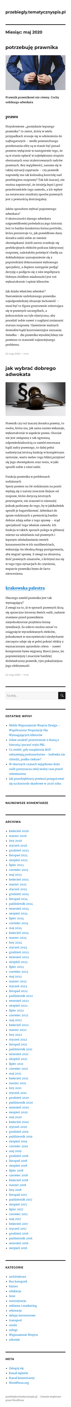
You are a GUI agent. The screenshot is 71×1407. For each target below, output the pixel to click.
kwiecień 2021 (18, 1078)
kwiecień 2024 (19, 933)
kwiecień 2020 (19, 1122)
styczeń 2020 (18, 1127)
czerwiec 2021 (18, 1068)
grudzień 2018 (18, 1156)
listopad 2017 (18, 1194)
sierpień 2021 (18, 1059)
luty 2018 (15, 1190)
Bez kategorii (18, 1281)
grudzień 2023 (19, 952)
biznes (13, 1286)
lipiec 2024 (16, 918)
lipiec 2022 (16, 1010)
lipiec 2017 (16, 1209)
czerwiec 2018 (18, 1175)
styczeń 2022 (18, 1039)
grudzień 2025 (19, 850)
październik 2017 (20, 1199)
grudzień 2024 (19, 894)
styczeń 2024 (18, 947)
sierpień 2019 (18, 1141)
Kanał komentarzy (22, 1378)
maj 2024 (15, 928)
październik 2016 (20, 1238)
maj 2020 (15, 1117)
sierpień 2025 (18, 860)
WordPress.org (19, 1382)
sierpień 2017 (18, 1204)
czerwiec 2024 (18, 923)
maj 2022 (15, 1020)
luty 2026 (15, 840)
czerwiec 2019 (18, 1146)
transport (15, 1320)
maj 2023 (15, 976)
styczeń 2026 (18, 845)
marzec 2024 (18, 937)
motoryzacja (17, 1301)
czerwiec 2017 (18, 1214)
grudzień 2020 (19, 1097)
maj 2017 (15, 1219)
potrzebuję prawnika (32, 47)
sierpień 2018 (18, 1165)
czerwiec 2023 (18, 971)
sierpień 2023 (18, 962)
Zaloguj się (16, 1368)
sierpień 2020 (18, 1112)
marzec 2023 (17, 981)
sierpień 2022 (18, 1005)
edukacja (15, 1291)
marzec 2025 (18, 884)
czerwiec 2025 (18, 869)
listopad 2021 (18, 1044)
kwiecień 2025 (19, 879)
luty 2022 (15, 1034)
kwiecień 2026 (19, 831)
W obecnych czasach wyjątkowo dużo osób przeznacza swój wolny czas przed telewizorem (36, 769)
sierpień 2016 (18, 1248)
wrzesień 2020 (19, 1107)
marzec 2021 (17, 1083)
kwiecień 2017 (18, 1223)
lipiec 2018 (16, 1170)
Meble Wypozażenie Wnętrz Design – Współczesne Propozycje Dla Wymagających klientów (34, 730)
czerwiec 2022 (18, 1015)
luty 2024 (15, 942)
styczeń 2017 (17, 1228)
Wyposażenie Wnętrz (23, 1335)
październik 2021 (20, 1049)
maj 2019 (15, 1151)
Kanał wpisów (18, 1373)
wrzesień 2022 (19, 1000)
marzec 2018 (17, 1185)
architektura (17, 1276)
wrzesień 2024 (19, 908)
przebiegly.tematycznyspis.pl (36, 12)
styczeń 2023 (18, 986)
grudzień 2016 (19, 1233)
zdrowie (14, 1339)
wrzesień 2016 (19, 1243)
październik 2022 (21, 996)
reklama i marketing (23, 1305)
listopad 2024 (18, 899)
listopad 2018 (18, 1160)
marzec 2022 (18, 1030)
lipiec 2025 (16, 865)
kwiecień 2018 (18, 1180)
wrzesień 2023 (19, 957)
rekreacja (15, 1310)
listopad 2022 (18, 991)
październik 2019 (20, 1136)
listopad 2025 (18, 855)
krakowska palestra (25, 588)
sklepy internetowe (22, 1315)
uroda (13, 1325)
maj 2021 (15, 1073)
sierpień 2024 (18, 913)
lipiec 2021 (16, 1063)
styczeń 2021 (18, 1093)
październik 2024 (21, 903)
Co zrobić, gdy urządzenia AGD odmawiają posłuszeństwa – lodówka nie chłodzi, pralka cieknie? (37, 754)
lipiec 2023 (16, 966)
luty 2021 (15, 1088)
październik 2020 (21, 1102)
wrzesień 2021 (18, 1054)
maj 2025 (15, 874)
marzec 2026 (18, 836)
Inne (26, 353)
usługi (13, 1330)
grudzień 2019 (19, 1131)
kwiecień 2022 (19, 1025)
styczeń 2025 (18, 889)
